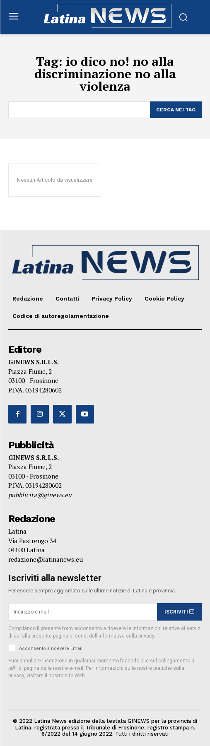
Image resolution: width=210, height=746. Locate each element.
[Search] (176, 109)
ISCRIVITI (179, 612)
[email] (82, 612)
